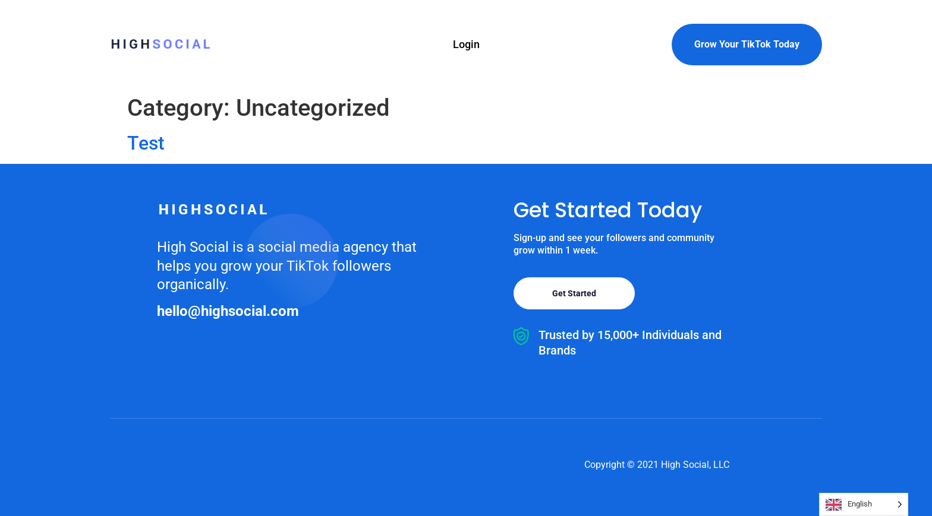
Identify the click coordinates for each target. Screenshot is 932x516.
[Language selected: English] (863, 504)
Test (146, 143)
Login (466, 44)
